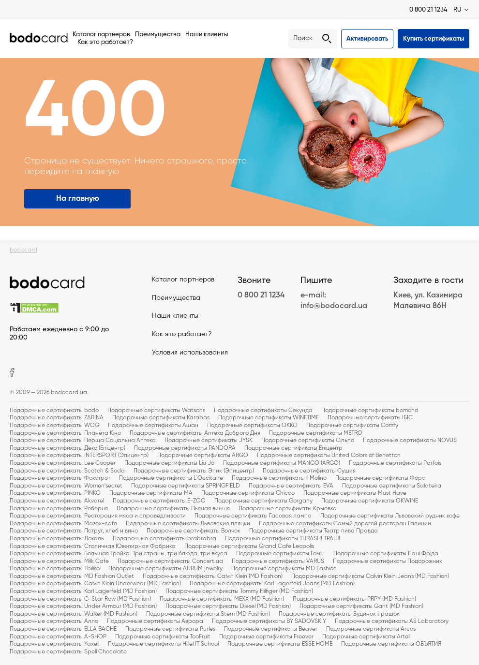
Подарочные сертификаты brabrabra (164, 539)
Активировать (367, 39)
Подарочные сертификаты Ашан (153, 426)
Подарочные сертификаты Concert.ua (170, 561)
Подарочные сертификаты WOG (54, 426)
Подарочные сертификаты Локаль (57, 539)
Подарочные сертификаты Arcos (371, 629)
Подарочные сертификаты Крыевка (288, 509)
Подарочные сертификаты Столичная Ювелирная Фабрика (93, 546)
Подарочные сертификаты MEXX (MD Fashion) (222, 599)
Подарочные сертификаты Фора (380, 478)
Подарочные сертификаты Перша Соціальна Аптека (83, 440)
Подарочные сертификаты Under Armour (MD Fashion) (83, 606)
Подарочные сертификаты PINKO (55, 493)
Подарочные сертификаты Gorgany (263, 501)
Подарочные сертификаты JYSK (209, 440)
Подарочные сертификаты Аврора (155, 621)
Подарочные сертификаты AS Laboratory (392, 621)
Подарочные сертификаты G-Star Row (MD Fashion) (80, 599)
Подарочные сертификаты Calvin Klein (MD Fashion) (213, 576)
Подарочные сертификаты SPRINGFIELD (185, 486)
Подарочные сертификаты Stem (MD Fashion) (208, 614)
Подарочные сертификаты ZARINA (57, 418)
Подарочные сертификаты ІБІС (370, 418)
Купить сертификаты (433, 39)
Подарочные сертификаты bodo (54, 411)
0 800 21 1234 (428, 10)
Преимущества (157, 34)
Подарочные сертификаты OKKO (252, 426)
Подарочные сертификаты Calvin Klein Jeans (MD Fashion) (370, 576)
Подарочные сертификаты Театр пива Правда (313, 531)
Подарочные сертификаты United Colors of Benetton (329, 455)
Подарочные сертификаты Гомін (280, 554)
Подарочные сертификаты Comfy (352, 426)
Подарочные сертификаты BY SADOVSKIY (269, 621)
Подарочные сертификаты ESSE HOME (279, 644)
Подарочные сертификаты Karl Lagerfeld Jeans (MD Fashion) (272, 584)
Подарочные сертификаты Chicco (248, 493)
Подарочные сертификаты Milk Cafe (59, 561)
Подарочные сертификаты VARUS (278, 561)
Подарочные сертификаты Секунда (263, 411)
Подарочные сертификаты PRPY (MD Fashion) (354, 599)
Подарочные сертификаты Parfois (395, 463)
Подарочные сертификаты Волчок (193, 531)
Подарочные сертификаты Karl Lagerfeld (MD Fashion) (83, 591)
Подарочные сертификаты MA (151, 493)
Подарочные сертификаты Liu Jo (169, 463)
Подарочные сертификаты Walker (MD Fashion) (73, 614)
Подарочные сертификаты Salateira (391, 486)
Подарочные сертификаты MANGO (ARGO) (281, 463)
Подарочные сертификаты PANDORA (185, 448)
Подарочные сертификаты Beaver (270, 629)
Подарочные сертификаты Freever (266, 637)
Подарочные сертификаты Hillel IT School (163, 644)
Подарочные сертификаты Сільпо (307, 440)
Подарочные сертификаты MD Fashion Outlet (72, 576)
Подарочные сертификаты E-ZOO (159, 501)
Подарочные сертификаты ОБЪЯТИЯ (391, 644)
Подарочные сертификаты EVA (291, 486)
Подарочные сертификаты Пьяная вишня (173, 509)
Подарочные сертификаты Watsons (156, 411)
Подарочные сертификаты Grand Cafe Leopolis (249, 546)
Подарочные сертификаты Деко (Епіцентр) (67, 448)
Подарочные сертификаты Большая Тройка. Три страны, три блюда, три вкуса (118, 554)
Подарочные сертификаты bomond (370, 411)
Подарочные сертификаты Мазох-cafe (63, 524)
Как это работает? (105, 42)
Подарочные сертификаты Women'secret (66, 486)
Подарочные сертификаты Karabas (161, 418)
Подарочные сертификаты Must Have (354, 493)
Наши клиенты (206, 34)
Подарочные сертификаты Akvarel (57, 501)
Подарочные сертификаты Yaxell (54, 644)
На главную (77, 199)
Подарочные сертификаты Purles (170, 629)
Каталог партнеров (101, 34)
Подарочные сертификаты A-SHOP (58, 637)
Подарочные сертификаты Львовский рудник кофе (390, 516)
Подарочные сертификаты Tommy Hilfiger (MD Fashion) (239, 591)
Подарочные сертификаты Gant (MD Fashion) (361, 606)
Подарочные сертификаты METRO (315, 433)
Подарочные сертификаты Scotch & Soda (67, 471)
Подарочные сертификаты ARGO (202, 455)
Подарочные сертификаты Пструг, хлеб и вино (74, 531)
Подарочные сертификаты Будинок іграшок (339, 614)
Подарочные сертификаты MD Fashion (284, 569)
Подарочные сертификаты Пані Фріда (385, 554)
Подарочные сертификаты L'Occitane (171, 478)
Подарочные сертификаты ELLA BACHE (63, 629)
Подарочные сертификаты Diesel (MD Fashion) (228, 606)
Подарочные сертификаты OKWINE (369, 501)
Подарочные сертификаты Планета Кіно (65, 433)
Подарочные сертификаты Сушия (309, 471)
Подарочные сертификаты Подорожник (387, 561)
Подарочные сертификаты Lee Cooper (63, 463)
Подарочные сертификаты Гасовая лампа (253, 516)
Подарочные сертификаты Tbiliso (55, 569)
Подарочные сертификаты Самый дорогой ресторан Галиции (345, 524)
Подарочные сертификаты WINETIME (268, 418)
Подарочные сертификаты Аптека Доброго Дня (195, 433)
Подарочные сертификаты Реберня (59, 509)
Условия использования (190, 352)
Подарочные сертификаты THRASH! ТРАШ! (282, 539)
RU (457, 10)
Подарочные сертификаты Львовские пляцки (188, 524)
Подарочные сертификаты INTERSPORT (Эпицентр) (79, 455)
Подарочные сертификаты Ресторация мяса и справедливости (98, 516)
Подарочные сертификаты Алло (54, 621)
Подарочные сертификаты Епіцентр (293, 448)
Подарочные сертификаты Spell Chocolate (68, 652)
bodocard (23, 250)
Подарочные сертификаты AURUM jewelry (165, 569)
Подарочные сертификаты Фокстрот (60, 478)
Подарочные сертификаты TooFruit (162, 637)
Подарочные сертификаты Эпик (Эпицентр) (194, 471)
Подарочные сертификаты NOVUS (410, 440)
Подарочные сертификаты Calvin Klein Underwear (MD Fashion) (95, 584)
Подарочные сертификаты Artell (366, 637)
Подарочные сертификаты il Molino (279, 478)
